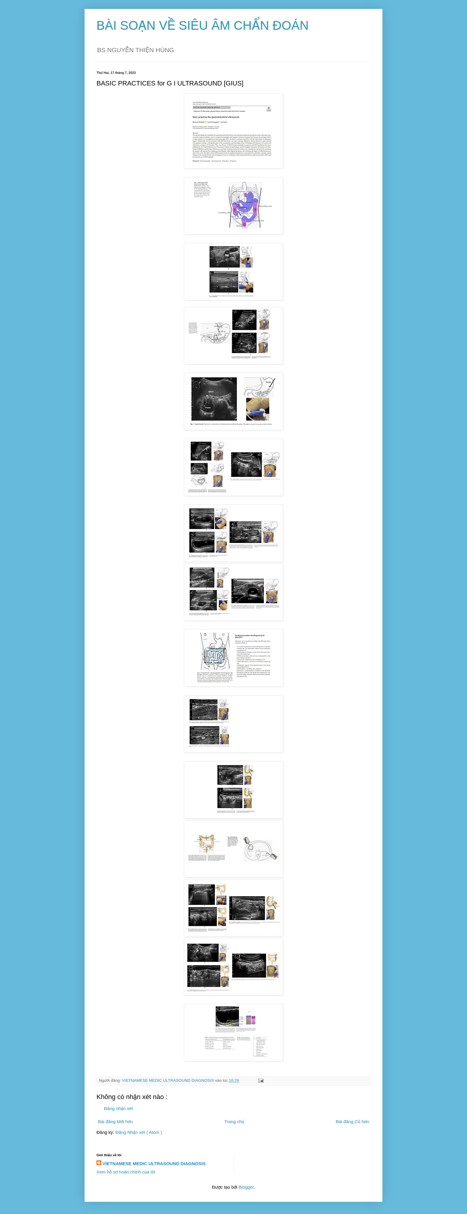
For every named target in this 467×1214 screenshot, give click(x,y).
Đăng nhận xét (118, 1108)
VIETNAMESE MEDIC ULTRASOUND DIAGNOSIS (154, 1163)
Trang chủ (234, 1121)
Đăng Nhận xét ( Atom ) (138, 1132)
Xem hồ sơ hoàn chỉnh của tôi (125, 1171)
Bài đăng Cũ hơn (352, 1121)
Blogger (246, 1187)
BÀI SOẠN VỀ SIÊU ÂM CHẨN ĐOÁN (202, 25)
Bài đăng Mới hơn (115, 1121)
